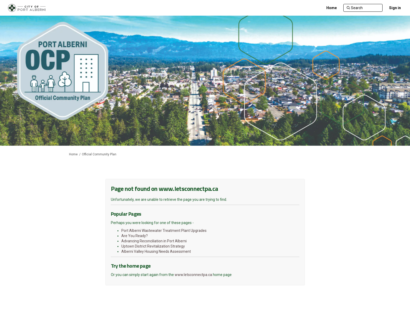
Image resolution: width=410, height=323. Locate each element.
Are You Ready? (134, 236)
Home (73, 154)
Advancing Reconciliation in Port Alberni (154, 241)
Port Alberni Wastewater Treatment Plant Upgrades (164, 230)
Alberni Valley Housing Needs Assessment (156, 251)
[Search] (363, 8)
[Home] (331, 8)
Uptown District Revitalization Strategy (153, 246)
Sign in (395, 8)
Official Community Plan (99, 154)
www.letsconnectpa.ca (193, 275)
